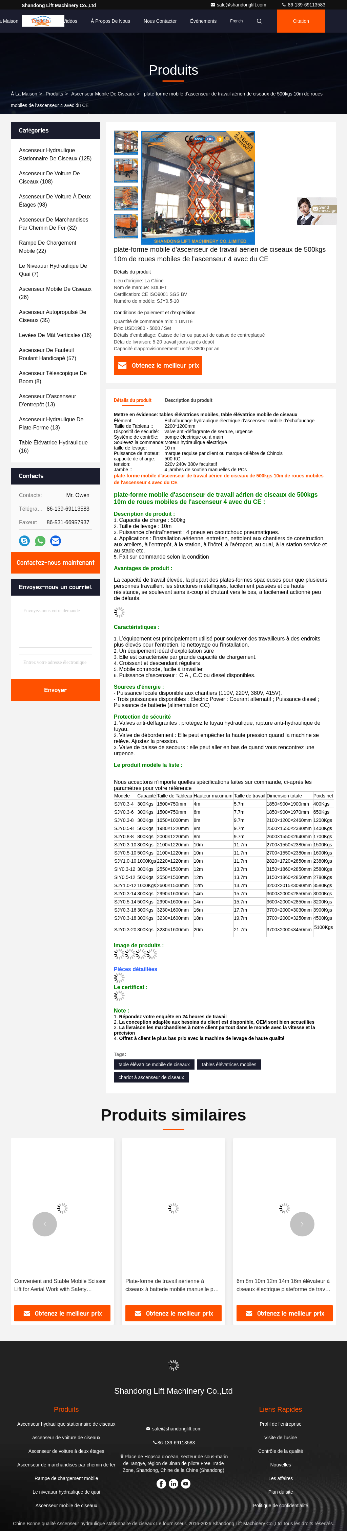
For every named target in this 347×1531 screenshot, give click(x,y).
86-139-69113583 (303, 4)
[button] (45, 1224)
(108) (49, 177)
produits (54, 93)
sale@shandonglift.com (239, 4)
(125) (55, 154)
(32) (53, 224)
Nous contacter (160, 21)
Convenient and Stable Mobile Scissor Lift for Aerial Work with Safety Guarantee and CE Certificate (60, 1286)
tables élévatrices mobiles (229, 1064)
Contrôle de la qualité (280, 1451)
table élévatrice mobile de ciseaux (154, 1064)
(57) (47, 354)
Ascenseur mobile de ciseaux (103, 93)
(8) (53, 377)
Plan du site (280, 1492)
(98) (55, 201)
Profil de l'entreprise (281, 1424)
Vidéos (70, 21)
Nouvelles (280, 1464)
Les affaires (280, 1478)
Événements (203, 21)
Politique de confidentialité (280, 1505)
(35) (52, 316)
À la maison (24, 93)
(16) (55, 335)
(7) (53, 270)
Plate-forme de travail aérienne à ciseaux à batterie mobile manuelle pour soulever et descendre (173, 1286)
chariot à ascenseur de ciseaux (151, 1077)
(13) (47, 400)
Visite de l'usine (280, 1437)
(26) (55, 293)
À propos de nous (110, 21)
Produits (40, 21)
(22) (47, 247)
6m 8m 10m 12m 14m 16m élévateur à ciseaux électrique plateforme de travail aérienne (283, 1286)
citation (301, 21)
